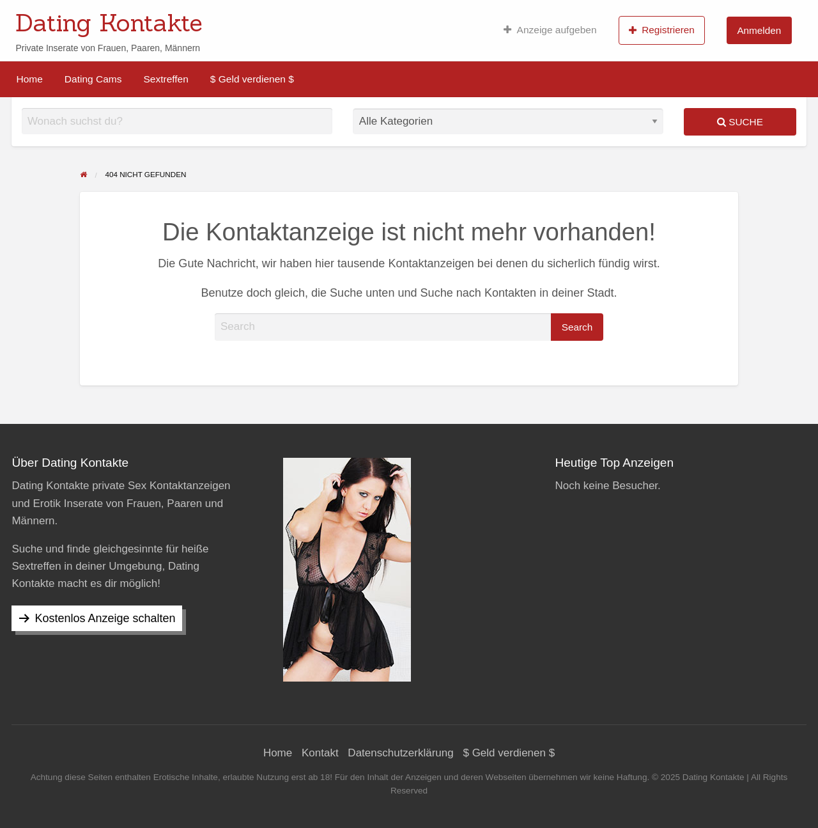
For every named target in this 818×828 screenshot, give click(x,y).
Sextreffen (165, 79)
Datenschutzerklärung (400, 753)
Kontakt (320, 753)
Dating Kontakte (109, 22)
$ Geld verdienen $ (252, 79)
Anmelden (759, 30)
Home (30, 79)
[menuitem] (550, 30)
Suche (740, 121)
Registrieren (662, 30)
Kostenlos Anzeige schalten (105, 618)
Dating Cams (93, 79)
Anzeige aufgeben (550, 30)
